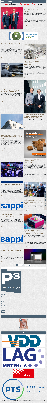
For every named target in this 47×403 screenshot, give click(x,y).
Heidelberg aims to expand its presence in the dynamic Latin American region (32, 160)
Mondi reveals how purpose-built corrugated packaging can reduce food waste (11, 136)
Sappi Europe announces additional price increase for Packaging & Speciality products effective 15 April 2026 (34, 201)
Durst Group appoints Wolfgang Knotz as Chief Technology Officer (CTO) (11, 90)
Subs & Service (4, 299)
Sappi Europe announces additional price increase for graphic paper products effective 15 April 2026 (34, 232)
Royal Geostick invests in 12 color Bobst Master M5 (10, 44)
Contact (3, 296)
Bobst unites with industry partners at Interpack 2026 (11, 185)
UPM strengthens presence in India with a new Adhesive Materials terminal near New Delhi (34, 116)
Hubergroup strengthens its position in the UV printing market (11, 215)
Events (2, 301)
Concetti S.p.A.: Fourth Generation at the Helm (34, 10)
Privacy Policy (4, 305)
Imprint (3, 303)
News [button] (2, 294)
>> (25, 25)
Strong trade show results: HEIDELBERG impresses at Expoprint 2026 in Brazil (34, 63)
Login (2, 307)
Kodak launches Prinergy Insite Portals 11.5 (11, 251)
